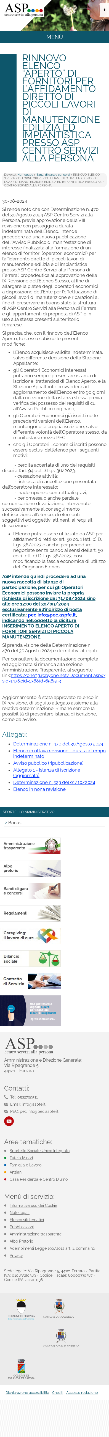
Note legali (20, 1212)
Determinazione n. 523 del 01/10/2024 (54, 782)
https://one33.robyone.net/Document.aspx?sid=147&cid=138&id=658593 (53, 678)
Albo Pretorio (21, 1241)
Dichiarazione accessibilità (27, 1393)
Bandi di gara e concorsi (53, 175)
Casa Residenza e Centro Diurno (39, 1179)
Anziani (16, 1172)
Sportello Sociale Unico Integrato (40, 1151)
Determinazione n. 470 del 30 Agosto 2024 (58, 744)
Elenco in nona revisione (39, 789)
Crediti (57, 1393)
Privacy (16, 1255)
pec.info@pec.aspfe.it (52, 615)
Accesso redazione (82, 1393)
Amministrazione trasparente (36, 1234)
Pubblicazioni (22, 1227)
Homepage (25, 175)
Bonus (15, 822)
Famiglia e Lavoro (25, 1165)
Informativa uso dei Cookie (33, 1205)
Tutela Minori (21, 1158)
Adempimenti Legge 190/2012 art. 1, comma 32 (52, 1248)
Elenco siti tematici (27, 1220)
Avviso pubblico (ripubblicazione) (48, 763)
